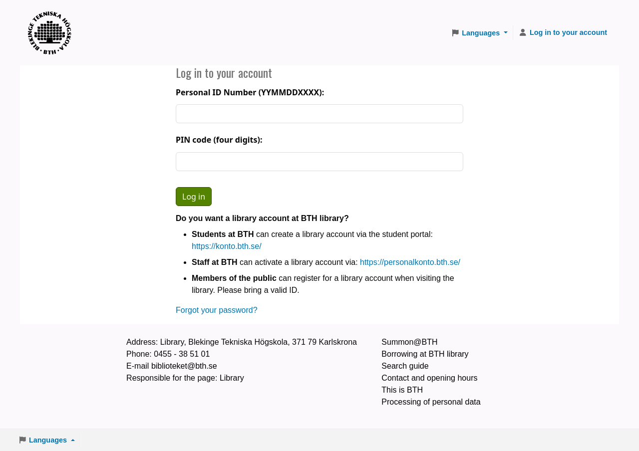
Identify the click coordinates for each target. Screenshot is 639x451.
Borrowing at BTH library (424, 354)
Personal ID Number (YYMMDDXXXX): (250, 92)
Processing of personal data (430, 402)
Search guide (404, 366)
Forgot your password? (217, 310)
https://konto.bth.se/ (227, 246)
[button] (479, 33)
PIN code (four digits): (219, 139)
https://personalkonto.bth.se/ (410, 262)
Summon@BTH (409, 342)
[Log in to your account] (563, 32)
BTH (53, 20)
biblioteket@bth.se (184, 366)
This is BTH (402, 390)
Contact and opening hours (429, 378)
